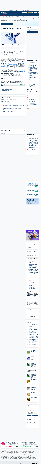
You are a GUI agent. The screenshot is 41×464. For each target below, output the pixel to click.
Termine (35, 251)
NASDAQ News (32, 451)
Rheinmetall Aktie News (32, 452)
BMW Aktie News (26, 459)
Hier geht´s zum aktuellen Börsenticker (7, 89)
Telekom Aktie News (16, 459)
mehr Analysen (3, 133)
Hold (6, 131)
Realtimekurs (29, 251)
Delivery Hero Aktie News (4, 459)
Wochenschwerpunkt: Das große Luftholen (33, 138)
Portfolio (28, 426)
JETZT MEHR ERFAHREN (29, 446)
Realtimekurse (29, 422)
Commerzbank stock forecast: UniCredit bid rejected (33, 95)
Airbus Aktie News (9, 455)
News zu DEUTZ (11, 16)
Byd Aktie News (14, 455)
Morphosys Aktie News (31, 456)
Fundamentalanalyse (30, 255)
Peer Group (14, 99)
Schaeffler (5, 65)
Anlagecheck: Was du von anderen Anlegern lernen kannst (33, 145)
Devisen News (2, 452)
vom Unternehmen (9, 99)
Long (2, 84)
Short (4, 84)
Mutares (3, 74)
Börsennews (2, 451)
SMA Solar (18, 62)
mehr (28, 367)
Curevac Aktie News (3, 458)
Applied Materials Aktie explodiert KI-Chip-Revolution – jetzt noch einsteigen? (33, 93)
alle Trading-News (29, 105)
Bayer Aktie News (13, 453)
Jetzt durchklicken (33, 360)
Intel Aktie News (15, 457)
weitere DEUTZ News (30, 86)
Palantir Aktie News (20, 457)
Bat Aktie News (22, 459)
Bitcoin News (21, 452)
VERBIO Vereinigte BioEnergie (8, 63)
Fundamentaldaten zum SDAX (6, 90)
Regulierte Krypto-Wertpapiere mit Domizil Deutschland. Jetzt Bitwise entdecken (33, 147)
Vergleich (28, 248)
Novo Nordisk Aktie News (4, 457)
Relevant (2, 99)
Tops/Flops (33, 423)
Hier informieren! (29, 203)
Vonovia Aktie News (8, 456)
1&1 (16, 66)
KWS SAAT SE (4, 67)
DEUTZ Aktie (7, 16)
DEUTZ (23, 63)
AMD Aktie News (14, 456)
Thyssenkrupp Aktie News (26, 455)
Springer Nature (5, 66)
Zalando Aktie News (32, 459)
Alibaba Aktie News (10, 459)
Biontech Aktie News (20, 455)
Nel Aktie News (19, 458)
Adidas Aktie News (14, 458)
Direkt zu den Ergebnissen (31, 416)
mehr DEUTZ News (3, 114)
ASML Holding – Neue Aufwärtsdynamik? (32, 100)
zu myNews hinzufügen (4, 115)
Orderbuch (35, 247)
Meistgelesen (8, 101)
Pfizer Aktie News (10, 457)
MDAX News (19, 451)
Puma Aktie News (8, 458)
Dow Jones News (27, 451)
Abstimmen (32, 415)
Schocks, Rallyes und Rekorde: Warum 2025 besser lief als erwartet (33, 151)
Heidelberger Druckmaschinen (13, 64)
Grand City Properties (18, 67)
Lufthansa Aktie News (3, 455)
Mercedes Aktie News (34, 455)
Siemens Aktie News (32, 457)
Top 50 (28, 423)
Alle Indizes (33, 422)
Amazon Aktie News (18, 453)
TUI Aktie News (32, 453)
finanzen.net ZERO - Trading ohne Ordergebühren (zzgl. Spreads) (32, 136)
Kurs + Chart (28, 244)
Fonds (35, 255)
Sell (8, 131)
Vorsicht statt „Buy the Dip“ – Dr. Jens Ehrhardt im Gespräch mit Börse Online (33, 143)
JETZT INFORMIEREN (9, 446)
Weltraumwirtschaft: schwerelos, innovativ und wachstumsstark (32, 104)
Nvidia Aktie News (25, 452)
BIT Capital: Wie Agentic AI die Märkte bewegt (33, 141)
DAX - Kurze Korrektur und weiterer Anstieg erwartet (32, 102)
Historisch (35, 248)
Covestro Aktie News (26, 457)
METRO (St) (8, 68)
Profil (34, 254)
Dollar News (6, 452)
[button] (24, 12)
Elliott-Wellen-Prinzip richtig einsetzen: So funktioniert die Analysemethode (33, 91)
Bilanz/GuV (35, 244)
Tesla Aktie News (3, 453)
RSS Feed (22, 114)
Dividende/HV (36, 250)
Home (1, 16)
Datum (5, 101)
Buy (4, 131)
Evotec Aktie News (25, 456)
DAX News (15, 451)
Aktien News (6, 451)
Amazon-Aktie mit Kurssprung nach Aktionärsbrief (33, 97)
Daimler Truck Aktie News (25, 458)
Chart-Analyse (29, 250)
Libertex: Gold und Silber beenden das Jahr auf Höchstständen (32, 149)
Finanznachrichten (10, 451)
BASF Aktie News (8, 453)
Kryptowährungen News (15, 452)
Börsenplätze (29, 247)
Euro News (10, 452)
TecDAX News (23, 451)
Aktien (4, 16)
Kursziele (28, 254)
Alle (5, 99)
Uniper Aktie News (19, 456)
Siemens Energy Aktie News (25, 453)
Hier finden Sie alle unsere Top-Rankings (7, 91)
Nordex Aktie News (3, 456)
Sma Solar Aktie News (32, 458)
